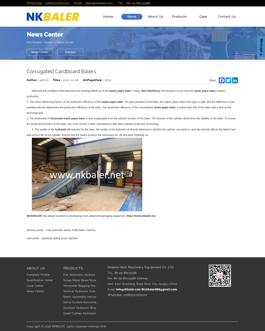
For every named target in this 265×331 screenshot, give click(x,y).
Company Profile (38, 274)
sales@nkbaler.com (99, 3)
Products (179, 16)
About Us (155, 16)
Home (108, 16)
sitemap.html (97, 326)
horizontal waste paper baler (67, 118)
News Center (65, 42)
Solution (70, 52)
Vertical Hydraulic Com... (80, 291)
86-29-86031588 (138, 3)
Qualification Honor (40, 280)
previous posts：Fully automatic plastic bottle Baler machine (61, 230)
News (131, 16)
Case (203, 16)
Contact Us (227, 16)
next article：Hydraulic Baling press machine (52, 238)
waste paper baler (120, 90)
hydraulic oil (62, 129)
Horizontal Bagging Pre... (80, 285)
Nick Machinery (150, 90)
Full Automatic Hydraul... (80, 274)
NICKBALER (34, 215)
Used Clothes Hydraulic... (80, 313)
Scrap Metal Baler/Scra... (80, 280)
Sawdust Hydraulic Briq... (80, 307)
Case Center (35, 285)
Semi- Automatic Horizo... (80, 296)
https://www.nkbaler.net (141, 215)
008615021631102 (57, 3)
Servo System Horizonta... (81, 302)
